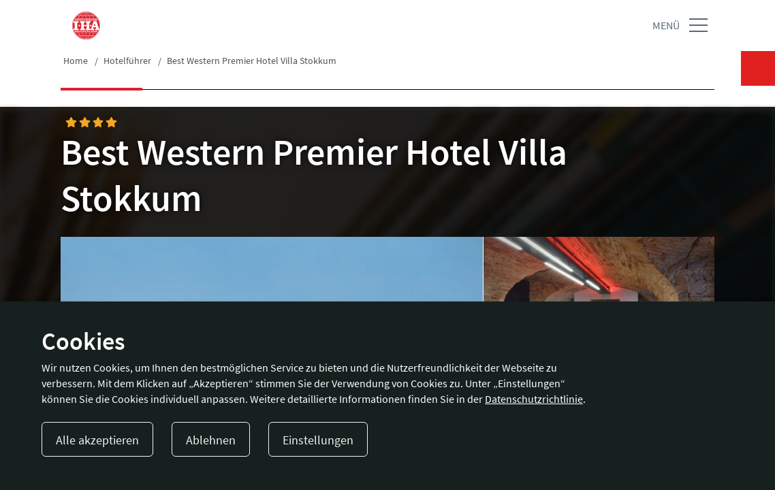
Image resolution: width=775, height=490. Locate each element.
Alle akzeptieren (97, 440)
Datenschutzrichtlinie (534, 399)
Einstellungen (318, 440)
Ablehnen (211, 440)
